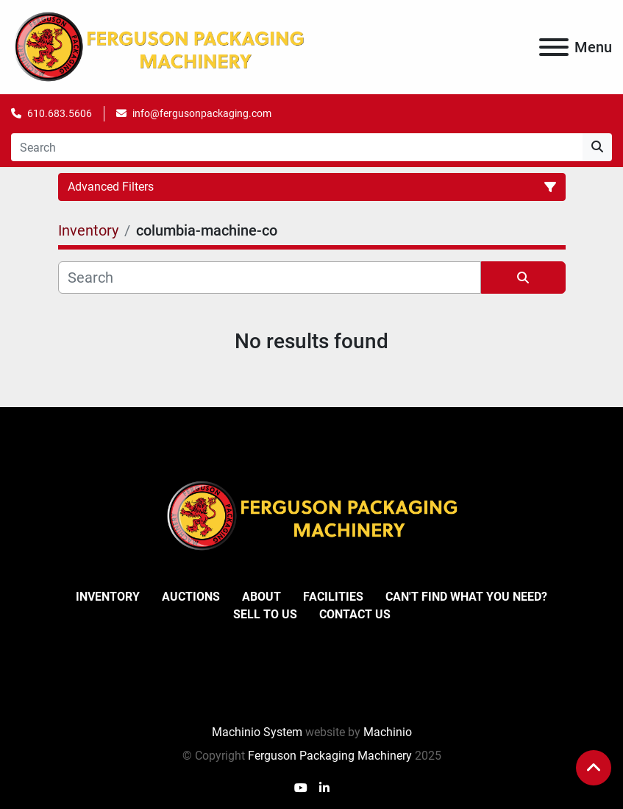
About (261, 597)
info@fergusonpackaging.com (201, 113)
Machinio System (257, 732)
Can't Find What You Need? (466, 597)
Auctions (191, 597)
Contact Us (355, 614)
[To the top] (593, 767)
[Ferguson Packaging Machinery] (312, 515)
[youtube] (300, 788)
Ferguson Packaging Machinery (330, 756)
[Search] (297, 147)
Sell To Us (265, 614)
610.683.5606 (59, 113)
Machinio (387, 732)
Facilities (333, 597)
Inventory (108, 597)
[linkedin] (324, 788)
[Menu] (554, 47)
